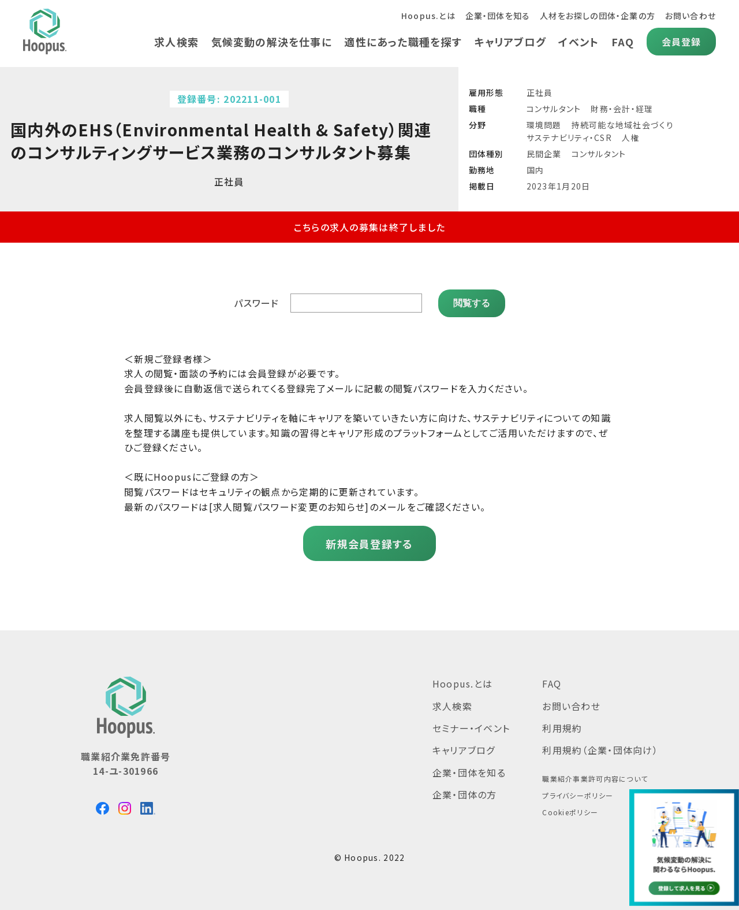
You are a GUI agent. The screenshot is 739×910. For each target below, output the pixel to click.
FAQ (622, 41)
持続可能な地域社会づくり (623, 125)
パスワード (256, 302)
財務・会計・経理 (622, 108)
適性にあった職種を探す (402, 41)
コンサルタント (554, 108)
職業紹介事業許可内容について (595, 778)
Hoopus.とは (427, 15)
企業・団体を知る (496, 15)
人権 (631, 137)
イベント (578, 41)
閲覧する (471, 302)
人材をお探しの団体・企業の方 (597, 15)
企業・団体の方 (464, 794)
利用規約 (562, 728)
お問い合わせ (690, 15)
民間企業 (544, 153)
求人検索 (174, 41)
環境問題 (544, 125)
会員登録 (681, 42)
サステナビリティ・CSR (569, 137)
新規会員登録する (369, 543)
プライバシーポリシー (577, 795)
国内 (535, 170)
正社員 (540, 92)
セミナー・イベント (471, 728)
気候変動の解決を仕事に (270, 41)
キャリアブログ (509, 41)
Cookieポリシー (570, 812)
